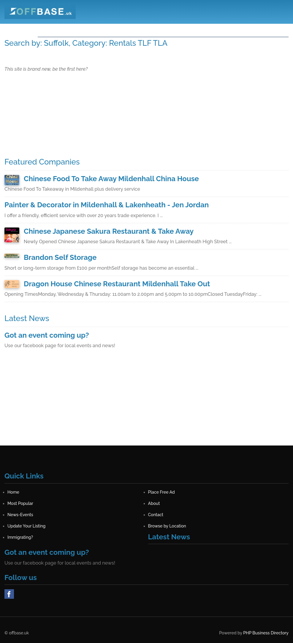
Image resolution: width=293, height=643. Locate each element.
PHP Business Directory (266, 633)
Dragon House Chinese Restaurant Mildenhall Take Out (117, 283)
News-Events (186, 29)
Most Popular (123, 29)
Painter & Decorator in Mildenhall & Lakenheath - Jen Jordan (106, 204)
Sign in (275, 29)
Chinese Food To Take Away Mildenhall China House (111, 178)
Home (49, 29)
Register (249, 29)
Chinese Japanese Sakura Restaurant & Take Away (109, 231)
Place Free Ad (82, 29)
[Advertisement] (146, 403)
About (155, 29)
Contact (220, 29)
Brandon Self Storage (60, 257)
